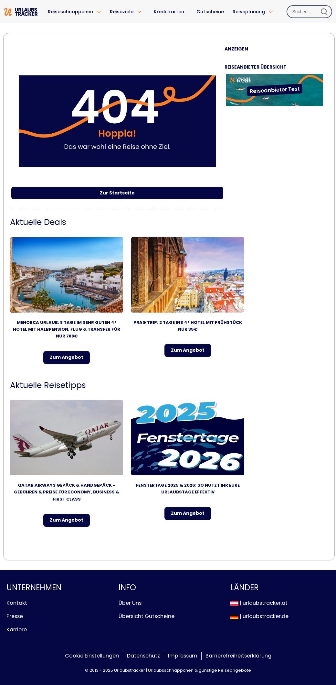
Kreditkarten (169, 11)
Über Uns (130, 603)
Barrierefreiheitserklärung (238, 655)
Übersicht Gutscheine (146, 616)
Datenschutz (143, 655)
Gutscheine (210, 11)
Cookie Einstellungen (92, 655)
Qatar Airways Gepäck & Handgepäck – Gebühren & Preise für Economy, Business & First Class (66, 492)
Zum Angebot (66, 357)
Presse (14, 616)
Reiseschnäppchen (70, 11)
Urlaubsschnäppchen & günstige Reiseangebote (199, 670)
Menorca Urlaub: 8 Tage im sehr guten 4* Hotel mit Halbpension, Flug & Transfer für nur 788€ (66, 329)
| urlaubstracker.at (259, 603)
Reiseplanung (249, 11)
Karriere (16, 629)
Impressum (182, 655)
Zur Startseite (117, 193)
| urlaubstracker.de (259, 616)
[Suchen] (309, 11)
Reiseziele (121, 11)
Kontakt (16, 603)
